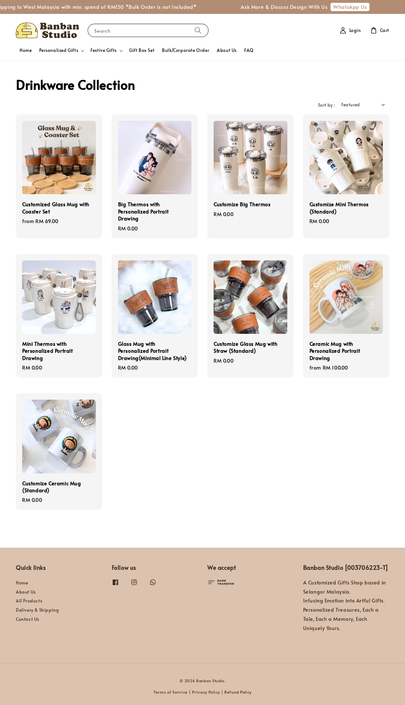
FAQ (249, 50)
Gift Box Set (141, 50)
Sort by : (326, 105)
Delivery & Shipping (37, 610)
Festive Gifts (103, 50)
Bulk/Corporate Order (185, 50)
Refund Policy (238, 692)
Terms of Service (170, 692)
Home (26, 50)
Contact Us (27, 619)
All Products (29, 601)
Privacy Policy (206, 692)
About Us (227, 50)
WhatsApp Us (354, 6)
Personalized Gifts (58, 50)
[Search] (198, 30)
